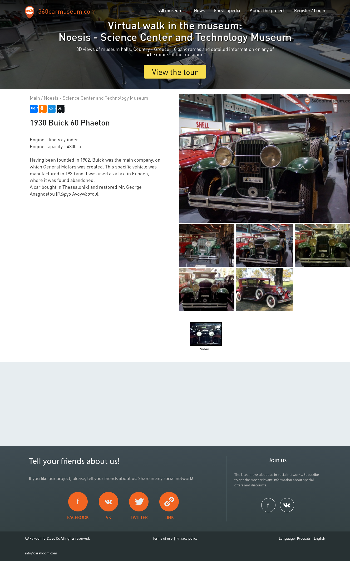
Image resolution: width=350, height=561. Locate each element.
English (319, 539)
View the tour (175, 72)
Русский (303, 539)
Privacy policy (187, 539)
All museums (171, 10)
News (199, 10)
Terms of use (162, 539)
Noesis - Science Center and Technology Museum (96, 98)
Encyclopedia (227, 10)
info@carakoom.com (41, 553)
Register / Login (309, 10)
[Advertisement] (175, 399)
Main (35, 98)
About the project (267, 10)
